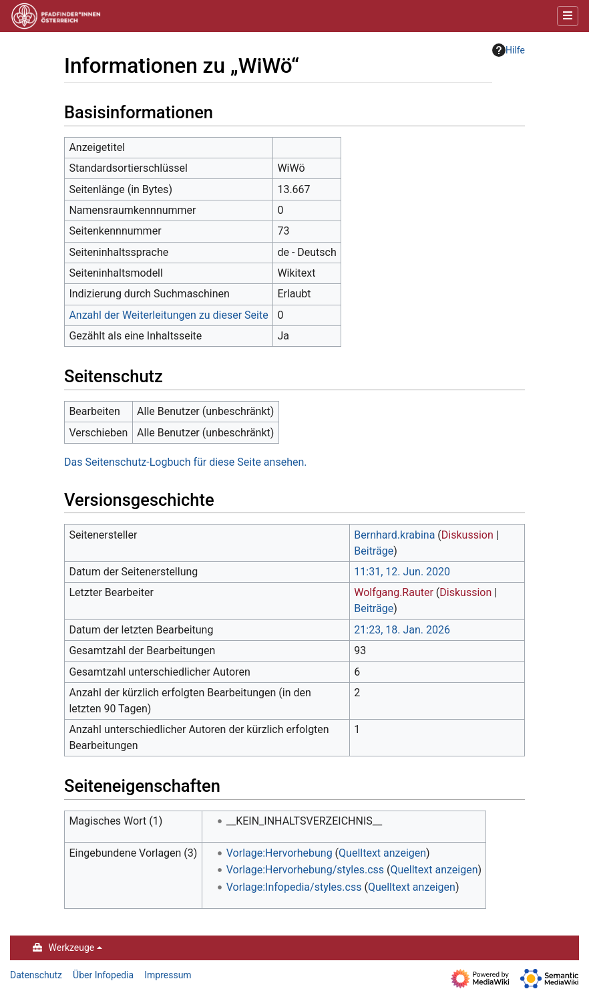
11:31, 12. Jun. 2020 (402, 571)
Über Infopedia (103, 975)
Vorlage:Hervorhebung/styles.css (305, 869)
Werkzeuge (72, 947)
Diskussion (467, 535)
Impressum (167, 975)
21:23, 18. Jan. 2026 (402, 629)
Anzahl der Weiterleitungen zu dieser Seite (168, 315)
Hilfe (508, 50)
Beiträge (373, 551)
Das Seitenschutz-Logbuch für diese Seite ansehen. (185, 462)
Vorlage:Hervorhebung (279, 853)
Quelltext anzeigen (382, 853)
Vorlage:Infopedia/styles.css (294, 887)
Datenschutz (36, 975)
